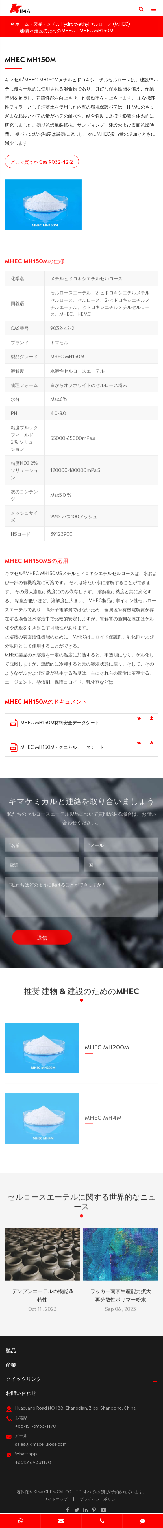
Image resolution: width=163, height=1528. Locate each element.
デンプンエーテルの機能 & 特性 (42, 1292)
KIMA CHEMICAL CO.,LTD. (58, 1492)
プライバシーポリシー (99, 1499)
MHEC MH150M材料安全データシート (54, 723)
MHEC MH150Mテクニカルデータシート (57, 747)
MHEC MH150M (96, 30)
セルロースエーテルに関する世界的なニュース (82, 1203)
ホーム (22, 23)
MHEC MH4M (103, 1114)
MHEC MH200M (107, 1043)
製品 (37, 23)
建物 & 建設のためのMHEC (47, 30)
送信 (42, 934)
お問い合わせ (21, 1393)
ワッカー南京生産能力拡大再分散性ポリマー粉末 (120, 1292)
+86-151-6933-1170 (35, 1426)
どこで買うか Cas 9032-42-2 (41, 161)
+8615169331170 (33, 1462)
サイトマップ (56, 1499)
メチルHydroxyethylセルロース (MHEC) (88, 23)
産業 (11, 1364)
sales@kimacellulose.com (41, 1444)
